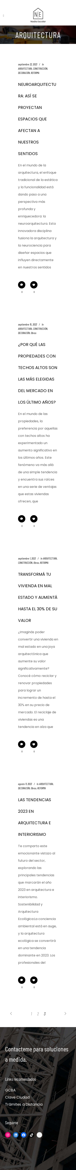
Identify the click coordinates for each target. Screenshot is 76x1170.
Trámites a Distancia (24, 1104)
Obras (33, 333)
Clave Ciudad (17, 1097)
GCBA (10, 1090)
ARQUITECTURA (25, 68)
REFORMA (35, 72)
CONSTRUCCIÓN (40, 68)
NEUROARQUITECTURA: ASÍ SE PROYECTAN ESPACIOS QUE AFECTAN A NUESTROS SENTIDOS (37, 119)
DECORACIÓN (24, 72)
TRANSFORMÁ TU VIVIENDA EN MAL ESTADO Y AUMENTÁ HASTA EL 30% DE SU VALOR (37, 597)
